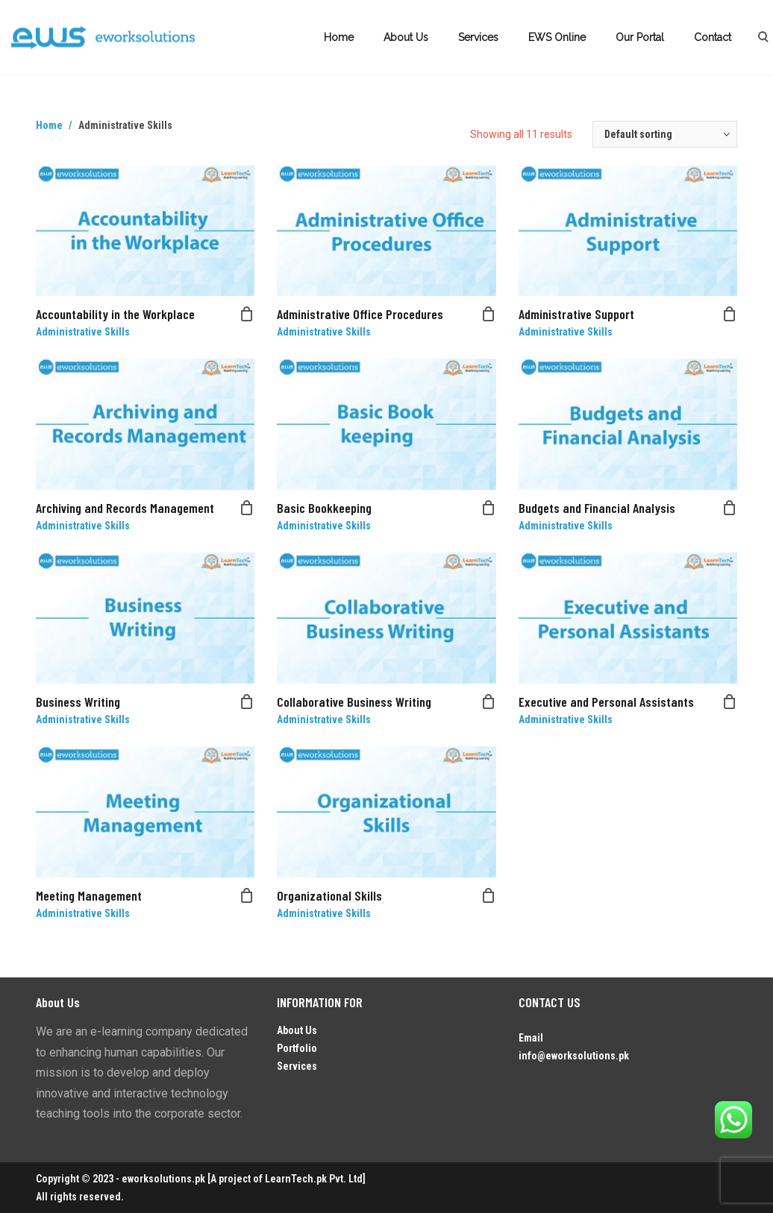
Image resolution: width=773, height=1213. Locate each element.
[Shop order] (664, 134)
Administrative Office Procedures (360, 314)
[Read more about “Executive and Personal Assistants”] (729, 702)
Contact (712, 37)
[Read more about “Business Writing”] (247, 702)
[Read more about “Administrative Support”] (729, 314)
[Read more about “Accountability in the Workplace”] (247, 314)
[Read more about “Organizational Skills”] (488, 895)
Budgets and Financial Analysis (597, 508)
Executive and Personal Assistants (606, 701)
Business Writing (78, 701)
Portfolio (297, 1048)
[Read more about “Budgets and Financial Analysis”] (729, 508)
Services (478, 37)
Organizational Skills (329, 895)
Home (339, 37)
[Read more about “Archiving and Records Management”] (247, 508)
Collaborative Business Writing (354, 701)
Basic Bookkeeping (324, 508)
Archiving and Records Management (125, 508)
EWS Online (557, 37)
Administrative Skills (83, 332)
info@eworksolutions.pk (574, 1056)
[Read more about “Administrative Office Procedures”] (488, 314)
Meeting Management (89, 895)
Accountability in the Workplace (115, 314)
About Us (406, 37)
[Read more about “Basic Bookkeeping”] (488, 508)
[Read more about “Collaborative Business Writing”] (488, 702)
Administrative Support (576, 314)
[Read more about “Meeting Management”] (247, 895)
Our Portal (640, 37)
